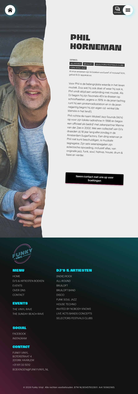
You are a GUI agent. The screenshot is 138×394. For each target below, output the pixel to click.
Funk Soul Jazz (78, 68)
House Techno (66, 304)
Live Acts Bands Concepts (74, 313)
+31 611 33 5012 (21, 365)
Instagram (20, 338)
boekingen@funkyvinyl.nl (31, 369)
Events (17, 285)
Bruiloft (88, 64)
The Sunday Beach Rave (28, 314)
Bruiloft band (65, 290)
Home (16, 276)
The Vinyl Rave (22, 309)
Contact (18, 295)
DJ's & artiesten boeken (28, 281)
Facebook (19, 333)
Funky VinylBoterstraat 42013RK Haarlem (23, 356)
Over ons (19, 290)
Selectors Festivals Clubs (109, 64)
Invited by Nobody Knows (73, 309)
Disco (60, 295)
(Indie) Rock (64, 276)
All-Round (75, 64)
